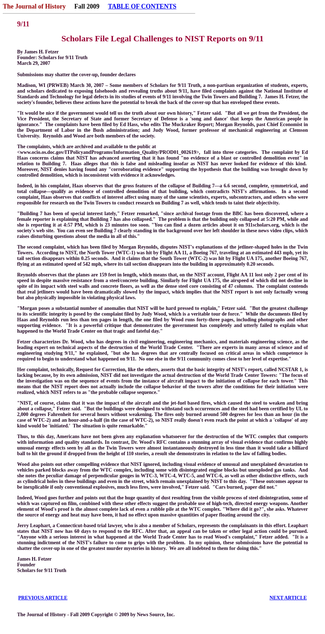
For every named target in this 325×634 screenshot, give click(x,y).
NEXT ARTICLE (288, 598)
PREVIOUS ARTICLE (42, 598)
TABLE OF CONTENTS (142, 6)
